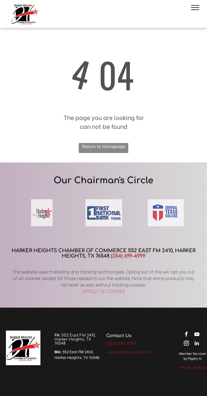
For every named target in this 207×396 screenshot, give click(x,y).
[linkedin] (197, 344)
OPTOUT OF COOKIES (103, 291)
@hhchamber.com (135, 352)
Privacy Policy (192, 367)
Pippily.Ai (195, 358)
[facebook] (186, 335)
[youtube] (197, 335)
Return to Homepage (103, 146)
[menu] (195, 8)
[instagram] (186, 344)
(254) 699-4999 (128, 256)
